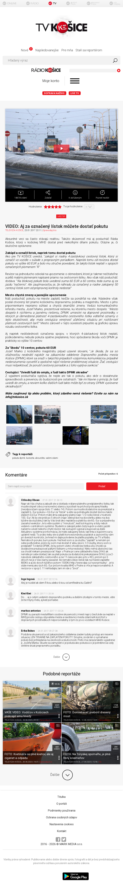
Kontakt (61, 831)
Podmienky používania (61, 810)
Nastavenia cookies (61, 824)
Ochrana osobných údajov (61, 817)
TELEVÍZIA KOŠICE (14, 230)
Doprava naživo (54, 93)
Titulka (61, 797)
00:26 (55, 683)
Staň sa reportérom (89, 50)
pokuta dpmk (18, 458)
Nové (27, 50)
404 (57, 748)
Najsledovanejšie (47, 50)
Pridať (102, 486)
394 (115, 748)
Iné (100, 762)
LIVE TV (74, 93)
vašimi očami (52, 458)
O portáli (61, 803)
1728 (115, 706)
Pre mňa (67, 50)
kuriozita (30, 458)
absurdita (40, 458)
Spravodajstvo (49, 230)
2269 (57, 706)
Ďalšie (61, 775)
